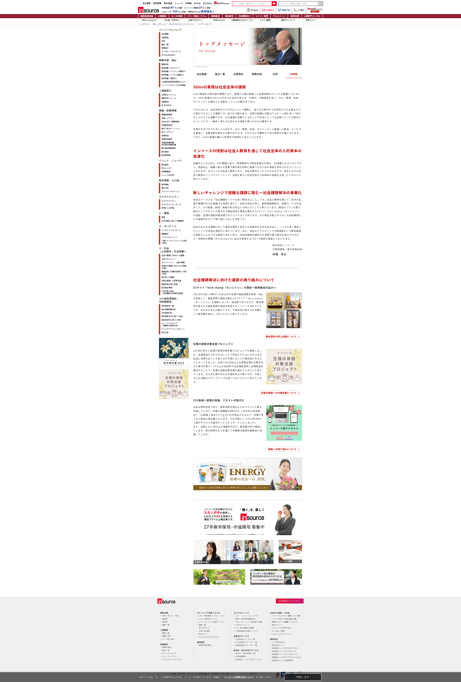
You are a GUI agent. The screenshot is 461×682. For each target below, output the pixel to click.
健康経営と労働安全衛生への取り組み (173, 273)
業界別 (165, 622)
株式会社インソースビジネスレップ (284, 651)
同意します (303, 677)
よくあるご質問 (278, 631)
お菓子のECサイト (195, 20)
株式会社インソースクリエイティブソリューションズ (286, 657)
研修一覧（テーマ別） (171, 616)
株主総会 (165, 165)
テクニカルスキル (169, 653)
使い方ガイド (204, 628)
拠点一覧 (220, 74)
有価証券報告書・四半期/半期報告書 (168, 144)
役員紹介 (165, 48)
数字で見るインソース (170, 129)
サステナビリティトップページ (181, 24)
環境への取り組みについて (282, 449)
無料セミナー (311, 20)
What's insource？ (149, 20)
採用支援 (294, 16)
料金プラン (203, 634)
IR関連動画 (165, 172)
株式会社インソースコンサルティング (284, 654)
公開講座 (162, 16)
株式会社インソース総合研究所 (282, 660)
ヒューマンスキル (169, 656)
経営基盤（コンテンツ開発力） (173, 71)
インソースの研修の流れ (282, 628)
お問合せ (268, 10)
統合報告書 (165, 155)
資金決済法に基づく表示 (171, 320)
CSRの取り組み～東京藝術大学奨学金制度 (172, 292)
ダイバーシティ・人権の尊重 (173, 262)
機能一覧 (202, 625)
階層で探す (166, 636)
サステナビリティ (168, 201)
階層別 (165, 619)
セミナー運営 (262, 16)
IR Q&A (252, 10)
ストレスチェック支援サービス (211, 622)
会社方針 (165, 332)
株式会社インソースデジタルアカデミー (285, 648)
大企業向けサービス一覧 (245, 639)
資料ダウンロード (288, 20)
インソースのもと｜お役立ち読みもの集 (284, 619)
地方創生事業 (166, 288)
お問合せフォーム (168, 95)
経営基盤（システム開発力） (173, 75)
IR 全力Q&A (166, 105)
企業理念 (238, 74)
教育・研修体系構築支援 (245, 619)
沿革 (275, 74)
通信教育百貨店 (205, 645)
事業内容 (257, 74)
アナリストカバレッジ (170, 192)
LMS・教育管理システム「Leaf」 (212, 616)
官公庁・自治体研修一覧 (245, 653)
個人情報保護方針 (168, 309)
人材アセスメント (243, 625)
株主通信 (165, 152)
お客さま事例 (204, 631)
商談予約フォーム (168, 98)
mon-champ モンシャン (282, 634)
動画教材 (215, 16)
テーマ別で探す (168, 639)
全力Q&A (207, 3)
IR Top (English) (168, 55)
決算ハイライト (167, 118)
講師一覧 (165, 625)
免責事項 (165, 102)
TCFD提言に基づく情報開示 (172, 221)
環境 (163, 217)
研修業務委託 (241, 656)
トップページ (144, 24)
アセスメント (279, 16)
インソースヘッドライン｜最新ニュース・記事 (286, 616)
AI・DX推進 (177, 16)
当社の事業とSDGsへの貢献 (172, 255)
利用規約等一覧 (167, 306)
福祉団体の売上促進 (169, 284)
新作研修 (168, 3)
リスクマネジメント (169, 237)
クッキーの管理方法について (239, 677)
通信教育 (229, 16)
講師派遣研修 (147, 16)
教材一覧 (165, 650)
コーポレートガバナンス (171, 51)
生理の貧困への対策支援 (171, 281)
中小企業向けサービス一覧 (246, 642)
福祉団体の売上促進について (281, 336)
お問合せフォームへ (289, 601)
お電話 (299, 10)
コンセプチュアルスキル (172, 659)
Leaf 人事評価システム (208, 619)
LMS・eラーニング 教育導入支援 (249, 622)
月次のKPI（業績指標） (171, 122)
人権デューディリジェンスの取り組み (173, 242)
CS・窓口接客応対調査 (245, 628)
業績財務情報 (166, 115)
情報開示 (165, 234)
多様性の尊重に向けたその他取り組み (173, 267)
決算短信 (165, 136)
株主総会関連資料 (168, 148)
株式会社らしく (278, 645)
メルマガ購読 (265, 20)
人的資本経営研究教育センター (173, 82)
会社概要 (146, 3)
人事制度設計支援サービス (246, 631)
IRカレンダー (166, 168)
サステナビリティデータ (171, 204)
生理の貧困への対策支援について (279, 392)
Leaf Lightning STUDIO (209, 637)
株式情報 (165, 185)
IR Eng (197, 3)
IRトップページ (159, 24)
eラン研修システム (196, 16)
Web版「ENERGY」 (172, 20)
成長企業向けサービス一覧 (246, 645)
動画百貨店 (166, 647)
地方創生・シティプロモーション (249, 659)
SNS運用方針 (166, 313)
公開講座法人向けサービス (242, 20)
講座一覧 (165, 633)
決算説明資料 (166, 139)
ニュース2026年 (167, 175)
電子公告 (165, 188)
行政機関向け (244, 16)
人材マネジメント (168, 259)
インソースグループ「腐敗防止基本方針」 (170, 324)
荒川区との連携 (167, 277)
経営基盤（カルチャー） (171, 68)
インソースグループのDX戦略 (173, 85)
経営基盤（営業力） (169, 78)
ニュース (179, 3)
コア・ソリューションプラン (247, 616)
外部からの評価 (167, 208)
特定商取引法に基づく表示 (172, 316)
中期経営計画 (166, 125)
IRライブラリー (167, 132)
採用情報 (157, 3)
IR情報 (188, 3)
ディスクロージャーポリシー (173, 329)
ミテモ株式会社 (278, 642)
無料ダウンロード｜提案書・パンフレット (285, 622)
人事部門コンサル (312, 16)
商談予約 (284, 10)
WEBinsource (219, 20)
